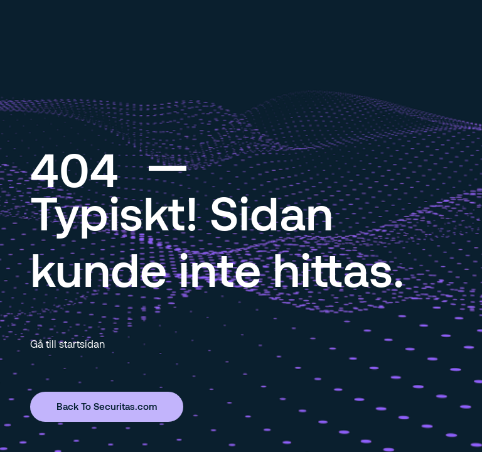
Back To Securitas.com (106, 406)
